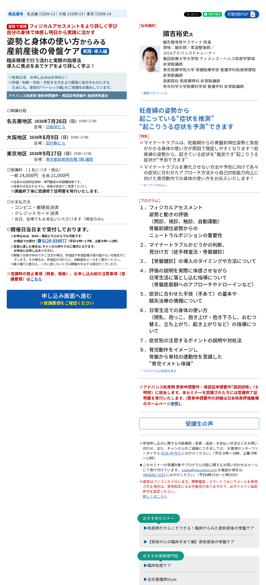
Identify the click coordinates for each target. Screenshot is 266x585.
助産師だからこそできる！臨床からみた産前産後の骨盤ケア (200, 528)
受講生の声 (199, 423)
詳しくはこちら (155, 496)
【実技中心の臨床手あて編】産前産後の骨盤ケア (190, 541)
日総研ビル (56, 126)
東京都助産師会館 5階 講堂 (69, 159)
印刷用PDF (242, 14)
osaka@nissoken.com (199, 469)
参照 (175, 403)
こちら (36, 279)
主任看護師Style (162, 579)
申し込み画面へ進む (66, 298)
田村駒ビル (56, 143)
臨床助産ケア (159, 565)
